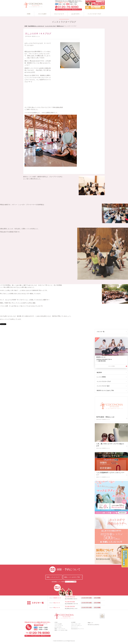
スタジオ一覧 (100, 331)
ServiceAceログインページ (77, 628)
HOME (28, 14)
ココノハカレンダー (76, 624)
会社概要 (73, 622)
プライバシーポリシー (76, 625)
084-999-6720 (71, 597)
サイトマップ (74, 627)
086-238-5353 (71, 606)
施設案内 (99, 372)
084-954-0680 (71, 601)
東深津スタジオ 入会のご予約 (105, 390)
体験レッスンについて (53, 577)
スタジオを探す (42, 14)
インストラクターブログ (94, 14)
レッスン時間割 (101, 377)
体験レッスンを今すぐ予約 (72, 577)
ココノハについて (59, 14)
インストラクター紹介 (103, 386)
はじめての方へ (75, 14)
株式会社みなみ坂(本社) (93, 624)
